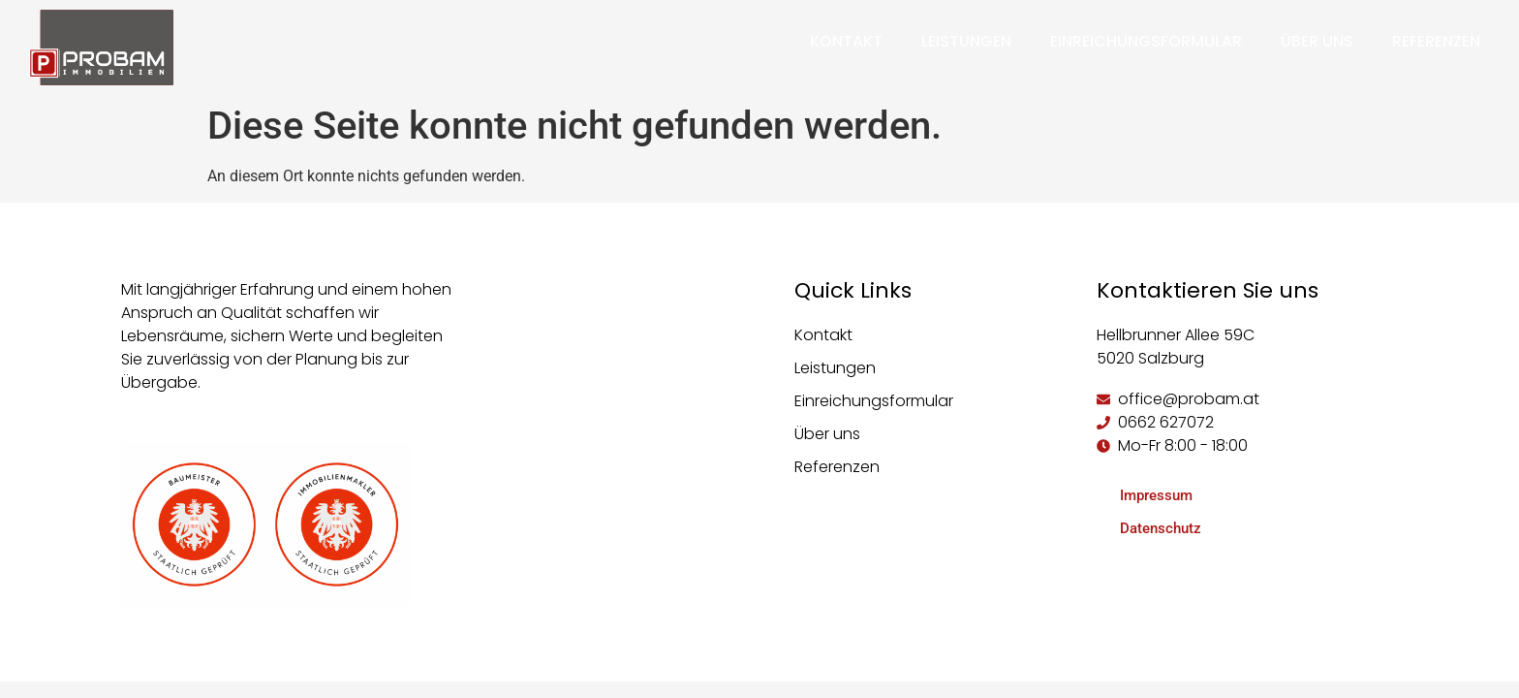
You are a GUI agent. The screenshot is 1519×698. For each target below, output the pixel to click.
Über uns (1317, 41)
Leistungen (966, 41)
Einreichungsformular (1146, 41)
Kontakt (846, 41)
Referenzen (1436, 41)
